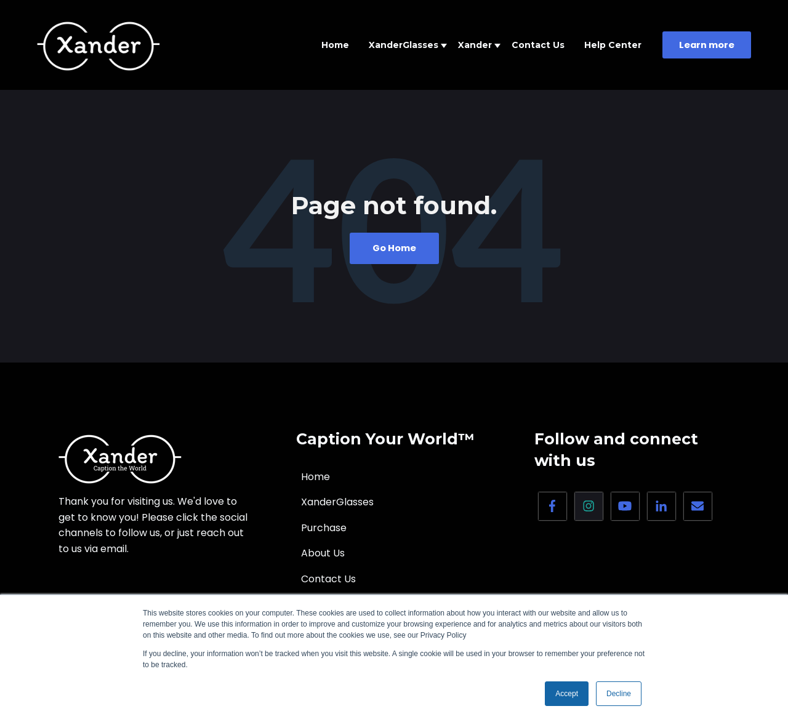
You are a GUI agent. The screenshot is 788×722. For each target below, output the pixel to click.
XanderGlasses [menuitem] (337, 502)
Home (335, 44)
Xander (475, 44)
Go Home (394, 248)
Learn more (706, 45)
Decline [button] (618, 693)
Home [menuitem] (315, 477)
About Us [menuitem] (323, 553)
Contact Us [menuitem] (328, 579)
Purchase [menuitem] (324, 528)
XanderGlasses (403, 44)
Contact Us (538, 44)
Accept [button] (566, 693)
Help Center (612, 44)
